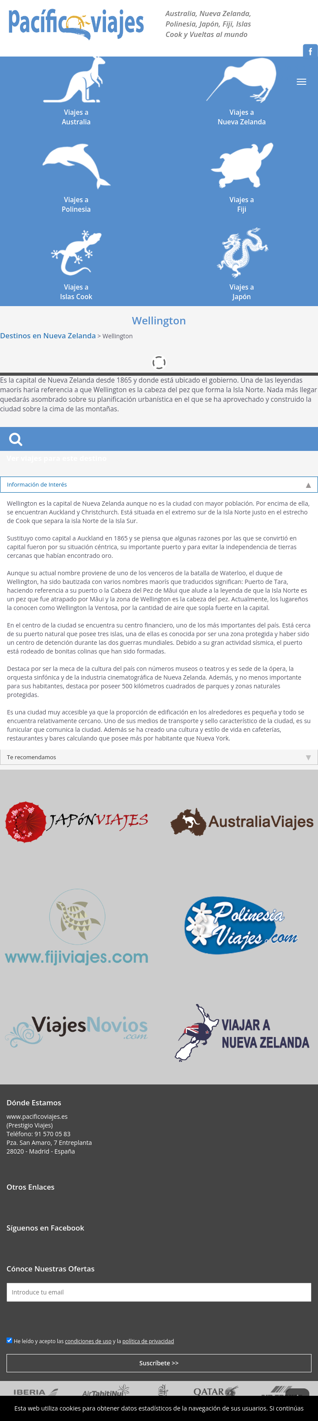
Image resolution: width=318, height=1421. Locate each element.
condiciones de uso (88, 1341)
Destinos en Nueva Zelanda (48, 335)
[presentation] (73, 1319)
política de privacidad (148, 1341)
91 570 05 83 (52, 1134)
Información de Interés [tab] (159, 484)
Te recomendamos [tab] (159, 757)
